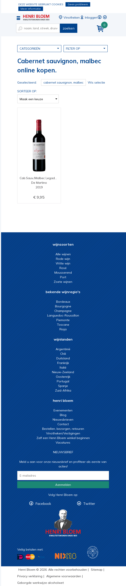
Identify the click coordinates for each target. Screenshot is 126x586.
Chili (63, 354)
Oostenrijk (63, 377)
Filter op (85, 48)
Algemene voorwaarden (63, 576)
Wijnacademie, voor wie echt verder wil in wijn (92, 552)
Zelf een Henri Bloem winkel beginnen (63, 438)
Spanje (63, 386)
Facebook (43, 503)
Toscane (63, 325)
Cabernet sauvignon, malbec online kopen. (36, 17)
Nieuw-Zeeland (63, 372)
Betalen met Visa (41, 557)
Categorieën (39, 48)
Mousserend (63, 273)
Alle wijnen (63, 254)
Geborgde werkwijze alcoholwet (40, 583)
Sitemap (96, 570)
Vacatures (63, 442)
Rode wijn (63, 259)
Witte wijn (63, 263)
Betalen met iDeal (20, 557)
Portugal (63, 381)
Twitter (89, 503)
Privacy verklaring (29, 576)
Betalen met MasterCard (30, 557)
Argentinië (63, 349)
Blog (63, 415)
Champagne (63, 311)
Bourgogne (63, 306)
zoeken (68, 28)
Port (63, 277)
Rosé (63, 268)
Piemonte (63, 320)
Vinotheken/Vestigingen (63, 433)
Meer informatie (31, 8)
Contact (63, 424)
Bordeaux (63, 302)
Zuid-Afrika (63, 390)
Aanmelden (63, 484)
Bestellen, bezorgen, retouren (63, 429)
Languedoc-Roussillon (63, 315)
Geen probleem (78, 4)
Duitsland (63, 358)
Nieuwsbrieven (63, 420)
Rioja (63, 329)
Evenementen (63, 410)
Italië (63, 367)
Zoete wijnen (63, 282)
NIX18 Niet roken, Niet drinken (65, 556)
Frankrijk (63, 363)
